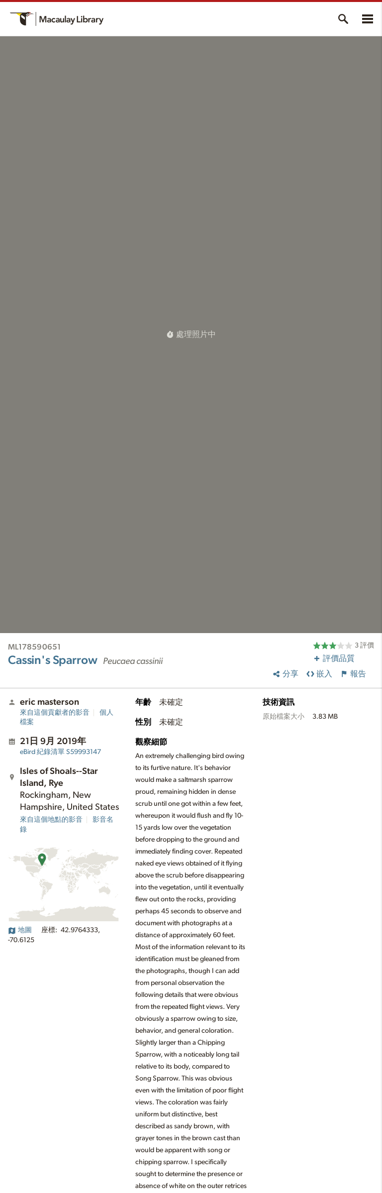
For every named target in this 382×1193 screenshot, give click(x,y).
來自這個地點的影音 (51, 819)
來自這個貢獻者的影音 (55, 712)
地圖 (20, 930)
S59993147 (60, 752)
